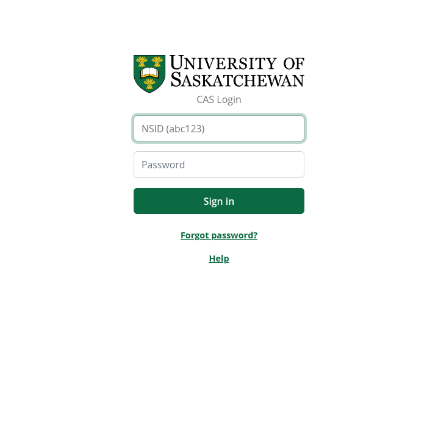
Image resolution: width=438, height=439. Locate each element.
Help (219, 258)
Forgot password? (219, 235)
